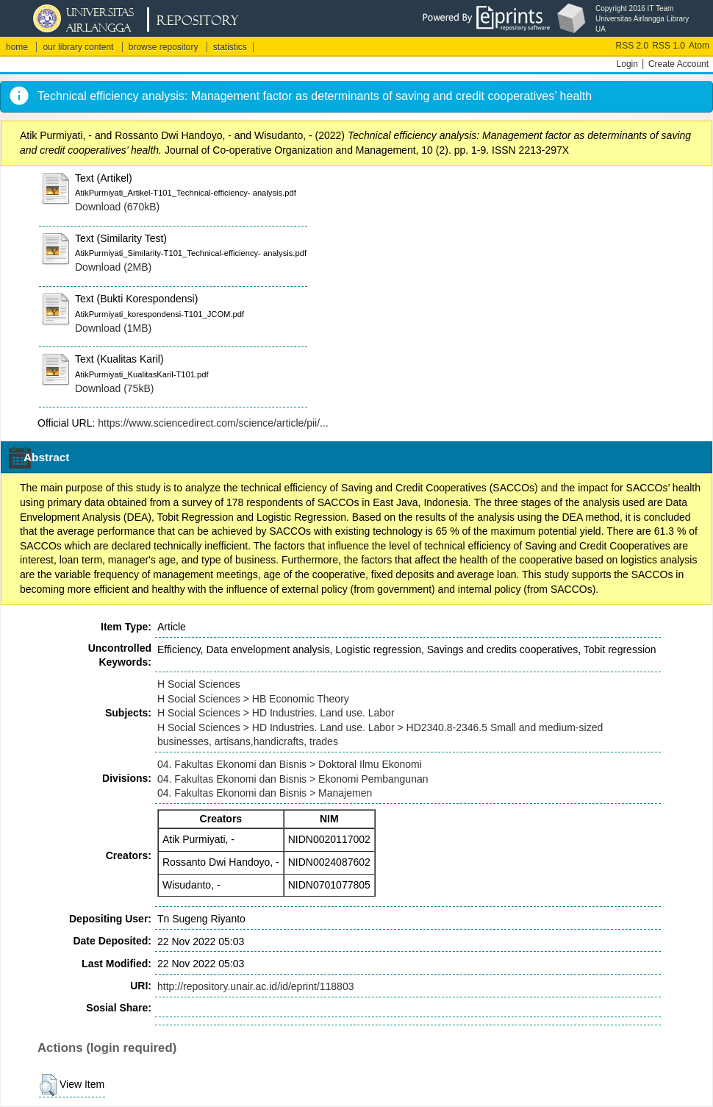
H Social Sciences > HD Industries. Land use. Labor (276, 713)
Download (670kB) (117, 207)
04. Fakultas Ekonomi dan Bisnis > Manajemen (264, 793)
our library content (78, 47)
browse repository (163, 47)
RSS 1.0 (668, 45)
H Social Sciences (198, 684)
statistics (230, 47)
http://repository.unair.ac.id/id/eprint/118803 (255, 986)
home (17, 47)
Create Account (678, 64)
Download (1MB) (113, 328)
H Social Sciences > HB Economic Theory (253, 699)
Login (627, 64)
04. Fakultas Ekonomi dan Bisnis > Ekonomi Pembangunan (293, 779)
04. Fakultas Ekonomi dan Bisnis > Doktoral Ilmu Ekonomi (289, 764)
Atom (699, 45)
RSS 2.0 (632, 45)
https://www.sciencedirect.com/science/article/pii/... (213, 423)
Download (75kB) (114, 388)
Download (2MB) (113, 267)
